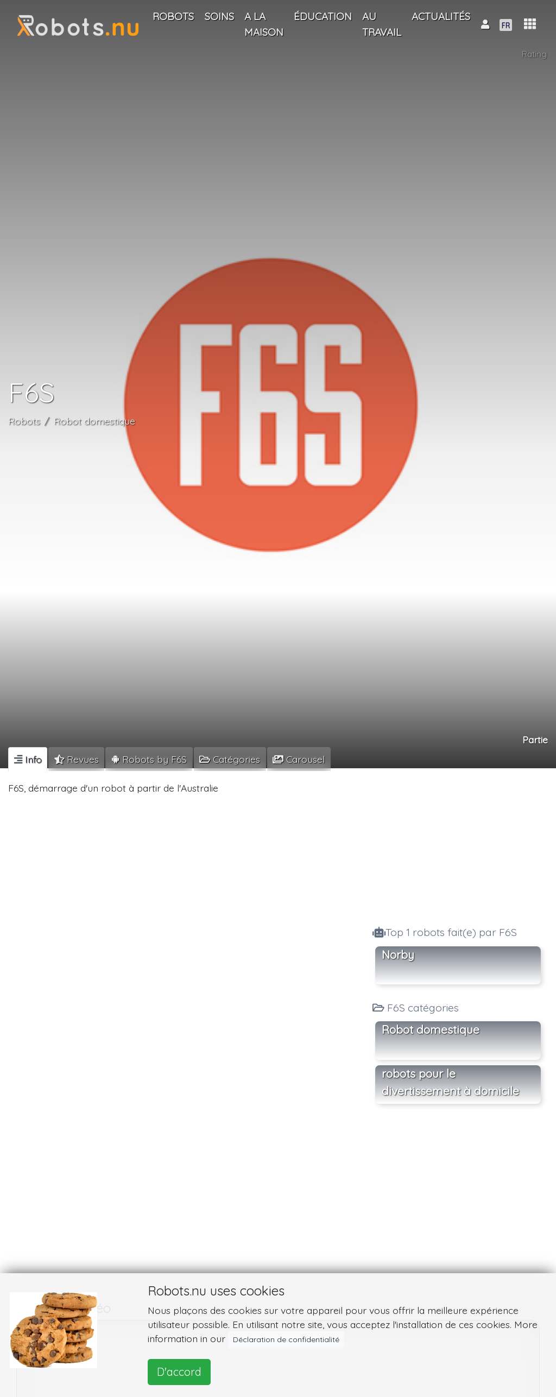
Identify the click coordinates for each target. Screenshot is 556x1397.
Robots (24, 421)
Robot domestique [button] (430, 1029)
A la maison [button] (263, 24)
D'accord (179, 1372)
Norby (398, 954)
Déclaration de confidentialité (286, 1339)
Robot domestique (94, 421)
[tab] (27, 759)
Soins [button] (219, 16)
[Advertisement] (458, 844)
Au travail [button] (381, 24)
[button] (530, 24)
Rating (534, 54)
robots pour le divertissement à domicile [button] (450, 1082)
